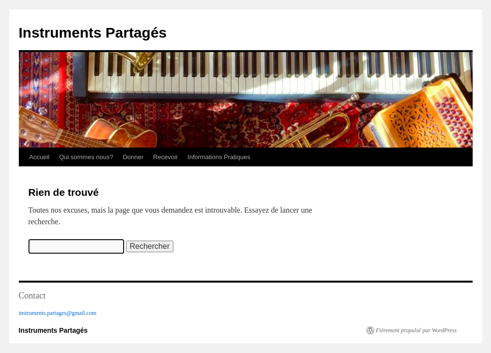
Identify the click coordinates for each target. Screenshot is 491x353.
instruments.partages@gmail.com (58, 313)
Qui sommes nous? (86, 157)
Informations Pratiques (218, 157)
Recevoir (165, 157)
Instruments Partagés (93, 33)
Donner (133, 157)
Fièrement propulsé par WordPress (416, 330)
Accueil (39, 157)
